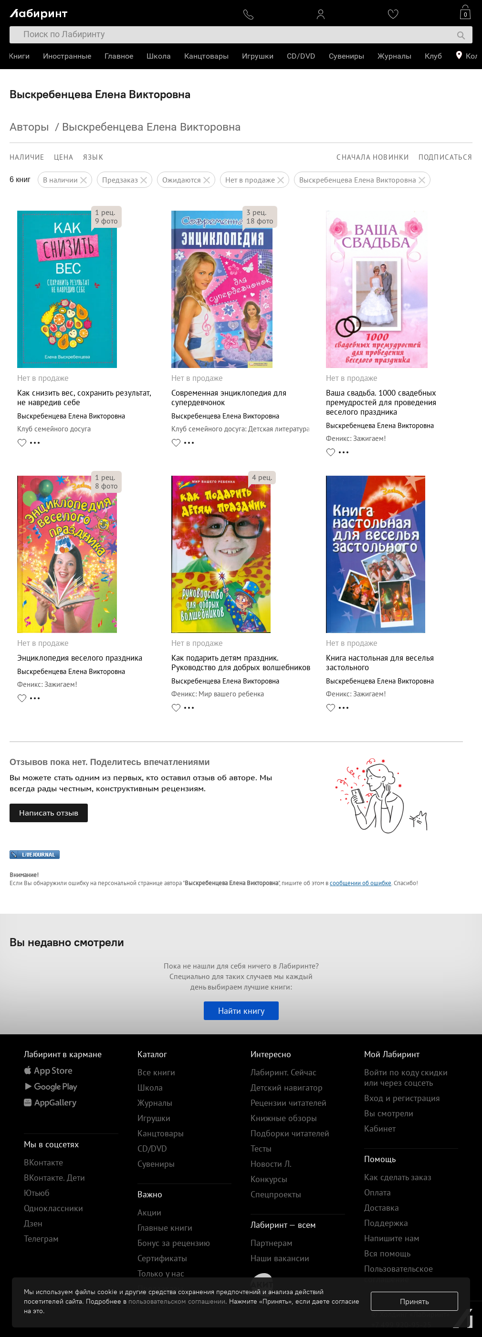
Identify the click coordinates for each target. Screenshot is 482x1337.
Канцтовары (207, 56)
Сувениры (347, 56)
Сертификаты (162, 1258)
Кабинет (380, 1128)
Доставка (381, 1207)
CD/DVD (302, 56)
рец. (105, 212)
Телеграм (41, 1238)
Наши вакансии (280, 1258)
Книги (20, 56)
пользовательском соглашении (176, 1301)
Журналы (395, 56)
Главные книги (164, 1227)
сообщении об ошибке (360, 883)
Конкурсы (269, 1179)
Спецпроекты (276, 1194)
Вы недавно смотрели (67, 942)
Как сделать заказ (397, 1177)
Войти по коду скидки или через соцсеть (406, 1077)
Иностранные (68, 56)
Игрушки (258, 56)
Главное (119, 56)
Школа (159, 56)
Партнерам (272, 1242)
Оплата (377, 1192)
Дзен (33, 1223)
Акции (149, 1212)
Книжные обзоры (284, 1117)
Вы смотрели (388, 1113)
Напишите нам (391, 1238)
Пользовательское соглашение (398, 1274)
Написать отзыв (48, 812)
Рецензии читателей (288, 1102)
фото (106, 220)
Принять (414, 1301)
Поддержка (386, 1222)
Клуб (434, 56)
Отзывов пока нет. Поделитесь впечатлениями (110, 762)
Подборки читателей (290, 1133)
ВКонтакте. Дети (54, 1177)
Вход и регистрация (402, 1097)
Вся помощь (387, 1253)
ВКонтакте (43, 1162)
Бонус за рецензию (173, 1242)
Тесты (261, 1148)
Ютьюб (37, 1192)
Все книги (156, 1072)
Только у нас (160, 1273)
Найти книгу (241, 1010)
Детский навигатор (287, 1087)
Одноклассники (53, 1208)
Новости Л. (271, 1163)
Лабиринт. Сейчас (283, 1072)
